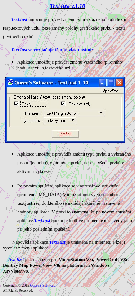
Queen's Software (42, 285)
